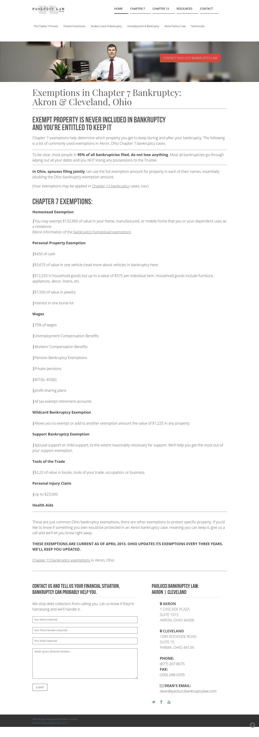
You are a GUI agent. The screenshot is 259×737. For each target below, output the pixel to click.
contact (206, 9)
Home (118, 9)
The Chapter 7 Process (46, 26)
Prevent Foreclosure (74, 26)
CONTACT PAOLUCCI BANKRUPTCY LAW (190, 58)
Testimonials (197, 26)
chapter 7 (137, 9)
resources (184, 9)
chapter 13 (161, 9)
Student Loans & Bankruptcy (106, 26)
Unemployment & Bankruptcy (143, 26)
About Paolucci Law (175, 26)
